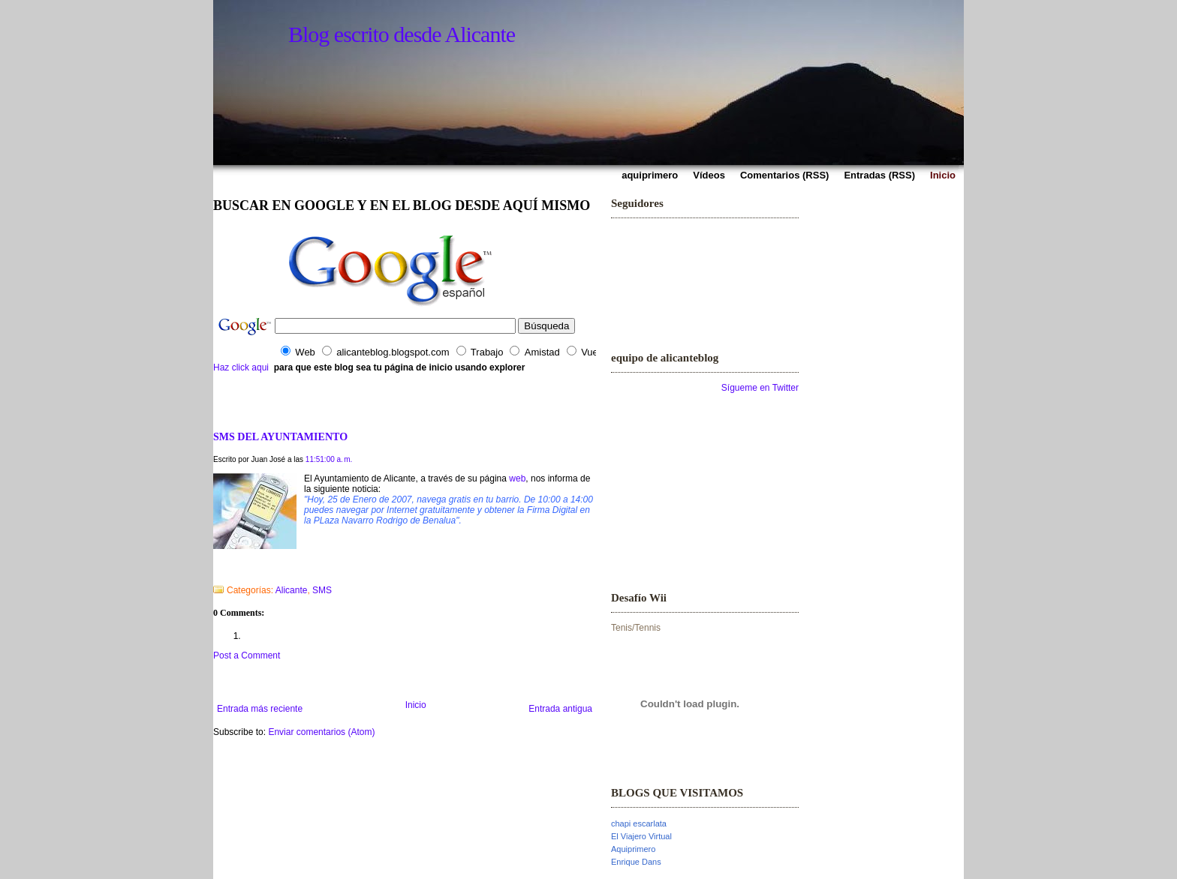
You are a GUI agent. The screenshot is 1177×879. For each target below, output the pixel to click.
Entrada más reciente (260, 709)
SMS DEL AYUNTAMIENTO (280, 436)
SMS (322, 590)
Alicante (291, 590)
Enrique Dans (636, 861)
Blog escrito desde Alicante (401, 34)
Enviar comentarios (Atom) (321, 732)
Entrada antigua (560, 709)
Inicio (415, 705)
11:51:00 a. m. (329, 459)
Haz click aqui (241, 367)
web (517, 478)
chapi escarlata (639, 823)
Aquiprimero (633, 849)
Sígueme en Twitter (760, 387)
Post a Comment (246, 655)
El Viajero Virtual (641, 836)
